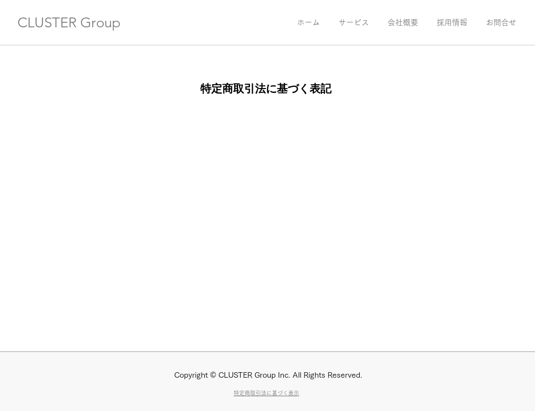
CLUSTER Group (69, 22)
